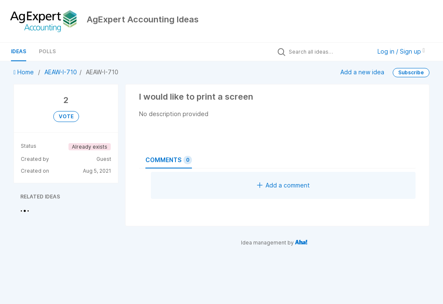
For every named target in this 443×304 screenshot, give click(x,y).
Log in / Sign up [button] (401, 51)
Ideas (18, 51)
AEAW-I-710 (60, 72)
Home (25, 72)
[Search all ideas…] (328, 51)
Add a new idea (362, 72)
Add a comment (283, 185)
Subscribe (411, 72)
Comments (168, 160)
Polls (47, 51)
